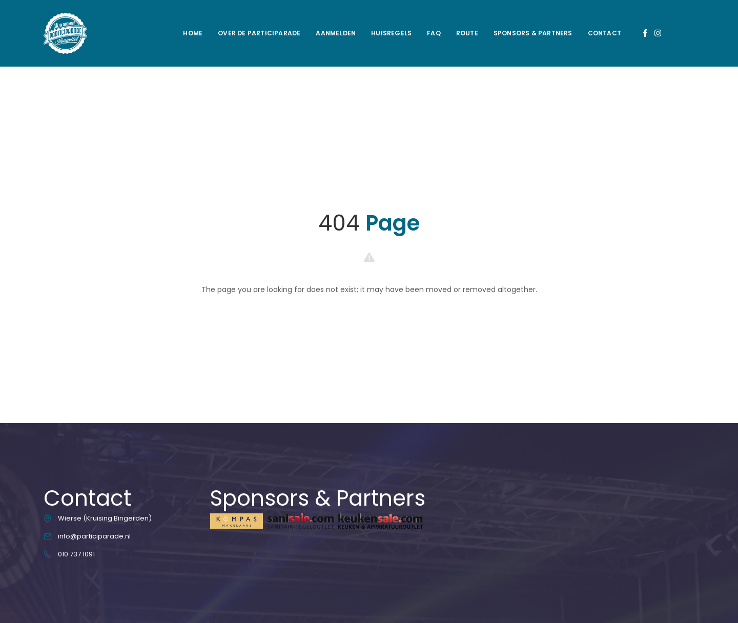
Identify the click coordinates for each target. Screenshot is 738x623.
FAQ (434, 33)
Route (467, 33)
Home (192, 33)
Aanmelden (336, 33)
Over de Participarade (259, 33)
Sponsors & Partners (533, 33)
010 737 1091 (76, 554)
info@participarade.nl (94, 536)
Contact (604, 33)
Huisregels (391, 33)
